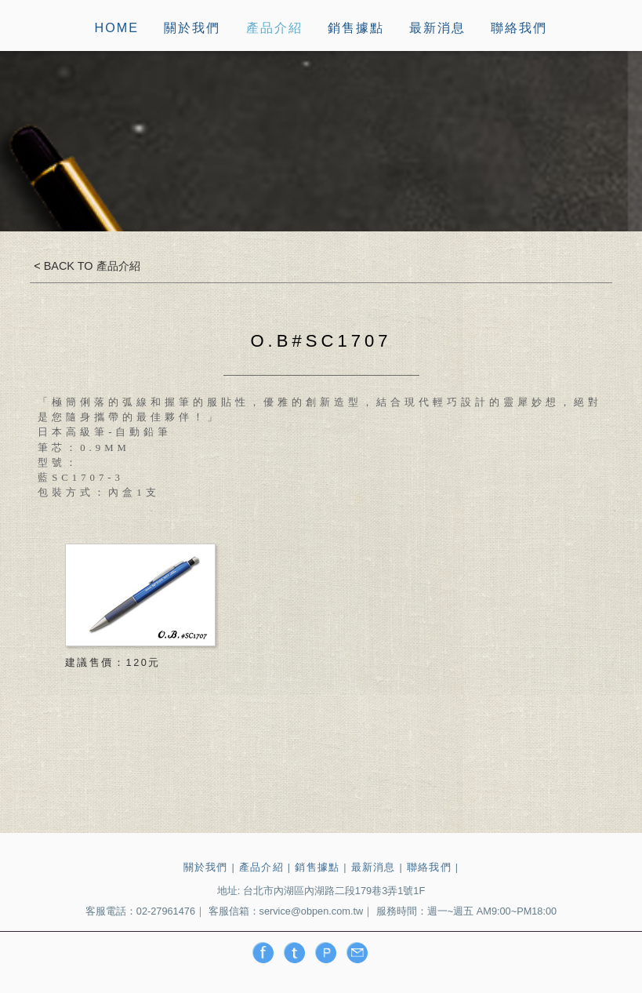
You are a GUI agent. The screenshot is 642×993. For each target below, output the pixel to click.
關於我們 (192, 28)
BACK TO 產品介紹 (90, 266)
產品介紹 (274, 28)
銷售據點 (356, 28)
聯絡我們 (519, 28)
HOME (117, 28)
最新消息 (437, 28)
